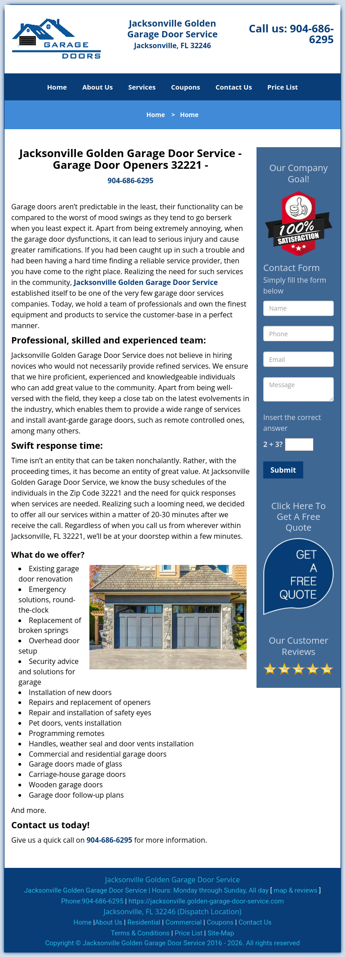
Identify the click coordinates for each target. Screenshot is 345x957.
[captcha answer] (299, 444)
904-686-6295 (312, 33)
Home (57, 86)
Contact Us (234, 86)
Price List (282, 86)
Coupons (185, 86)
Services (142, 86)
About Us (97, 86)
